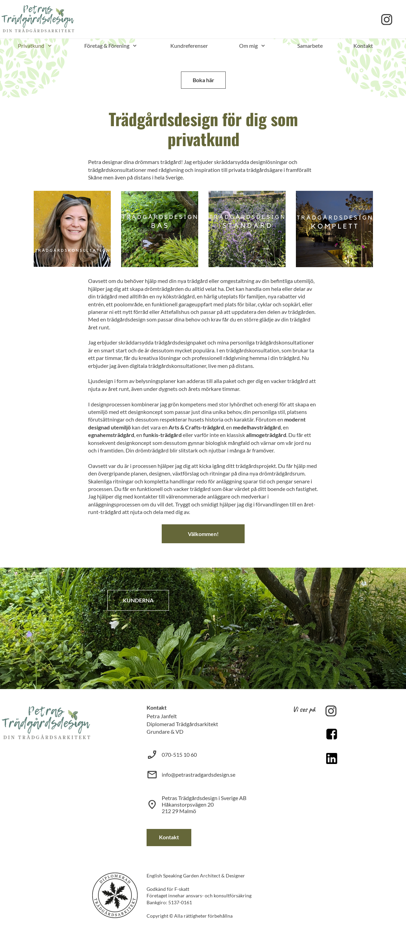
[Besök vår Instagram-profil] (386, 19)
